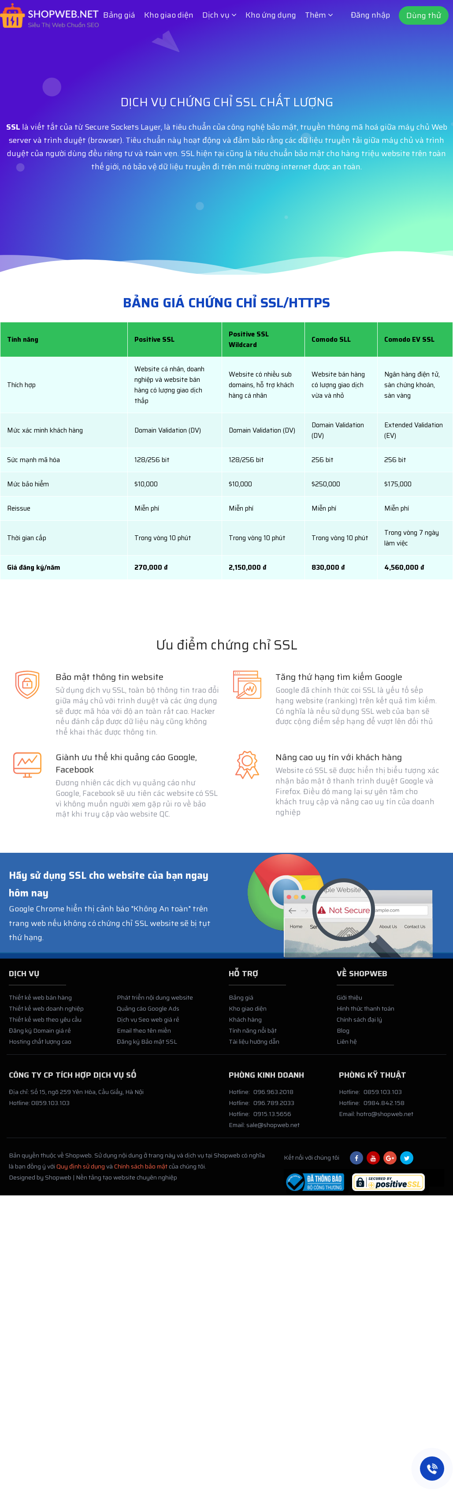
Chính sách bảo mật (140, 1171)
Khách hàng (245, 1024)
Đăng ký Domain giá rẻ (40, 1035)
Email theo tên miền (144, 1035)
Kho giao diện (168, 15)
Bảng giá (119, 15)
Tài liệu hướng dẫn (254, 1046)
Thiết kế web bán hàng (40, 1001)
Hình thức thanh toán (365, 1013)
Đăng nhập (370, 15)
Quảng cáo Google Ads (148, 1013)
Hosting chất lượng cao (40, 1046)
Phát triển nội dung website (155, 1001)
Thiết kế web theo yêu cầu (45, 1024)
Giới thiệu (349, 1001)
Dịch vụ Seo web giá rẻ (148, 1024)
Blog (343, 1035)
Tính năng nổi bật (253, 1035)
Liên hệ (347, 1046)
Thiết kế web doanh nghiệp (46, 1013)
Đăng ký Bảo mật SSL (147, 1046)
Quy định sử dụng (80, 1171)
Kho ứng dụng (270, 15)
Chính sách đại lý (359, 1024)
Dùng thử (423, 15)
